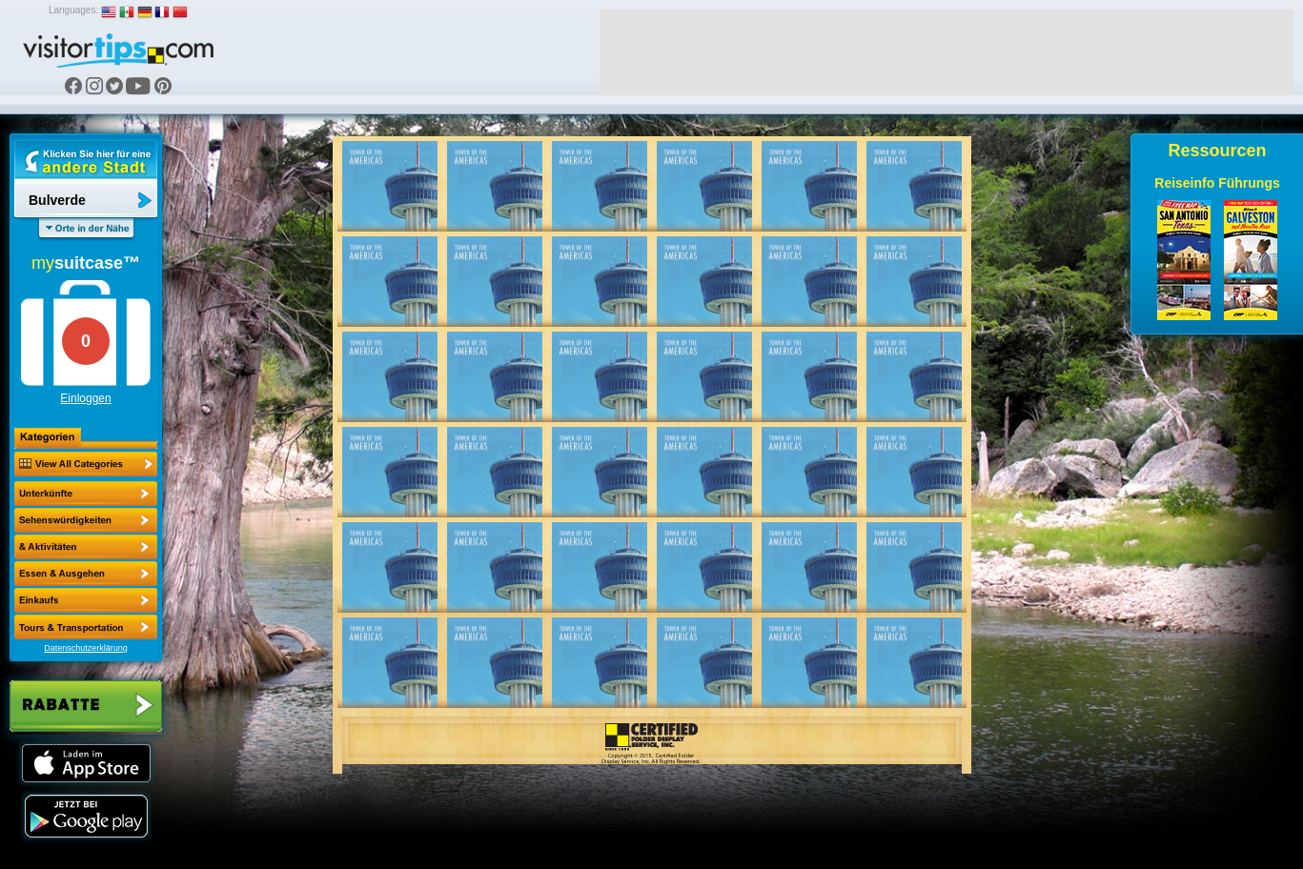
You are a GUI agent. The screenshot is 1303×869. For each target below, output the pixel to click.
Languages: (73, 10)
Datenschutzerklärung (86, 648)
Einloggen (85, 398)
